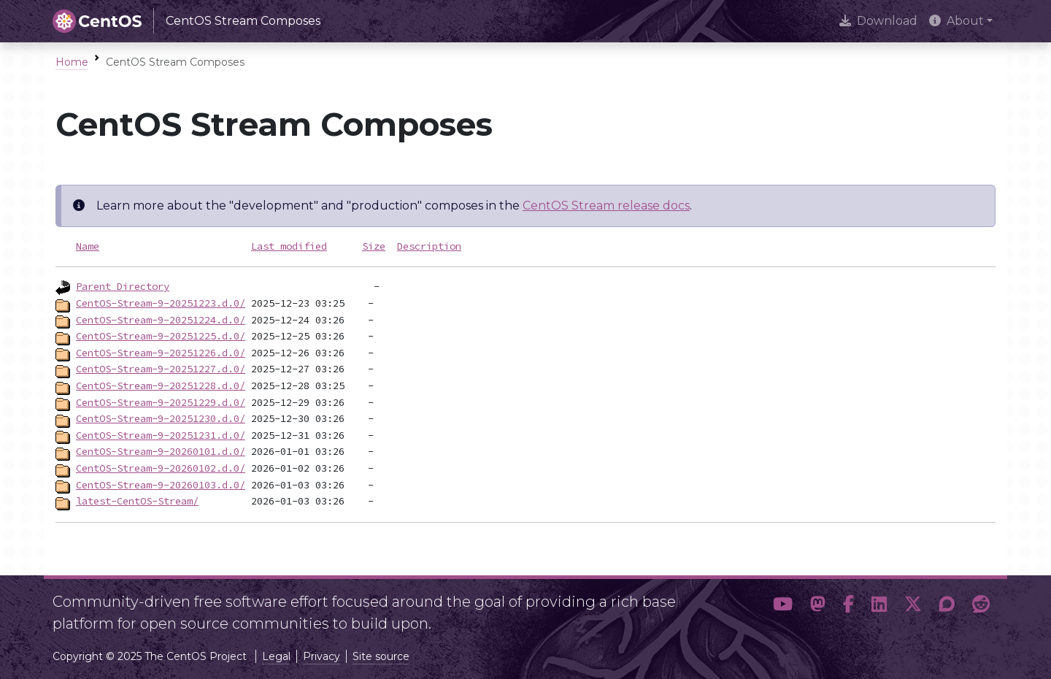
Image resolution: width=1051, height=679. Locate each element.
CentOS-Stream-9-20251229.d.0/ (160, 402)
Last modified (289, 246)
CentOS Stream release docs (606, 205)
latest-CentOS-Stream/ (137, 500)
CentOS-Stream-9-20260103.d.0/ (160, 484)
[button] (782, 607)
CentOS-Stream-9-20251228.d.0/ (160, 385)
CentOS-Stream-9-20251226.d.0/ (160, 352)
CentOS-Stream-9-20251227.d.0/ (160, 368)
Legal (276, 656)
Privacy (321, 656)
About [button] (956, 21)
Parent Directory (122, 286)
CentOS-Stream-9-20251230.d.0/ (160, 418)
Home (71, 62)
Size (373, 246)
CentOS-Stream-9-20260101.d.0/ (160, 451)
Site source (381, 656)
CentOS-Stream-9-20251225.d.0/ (160, 335)
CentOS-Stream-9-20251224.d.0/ (160, 319)
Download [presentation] (878, 21)
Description (429, 246)
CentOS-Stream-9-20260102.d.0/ (160, 468)
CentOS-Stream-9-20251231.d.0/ (160, 435)
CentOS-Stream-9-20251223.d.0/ (160, 303)
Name (87, 246)
